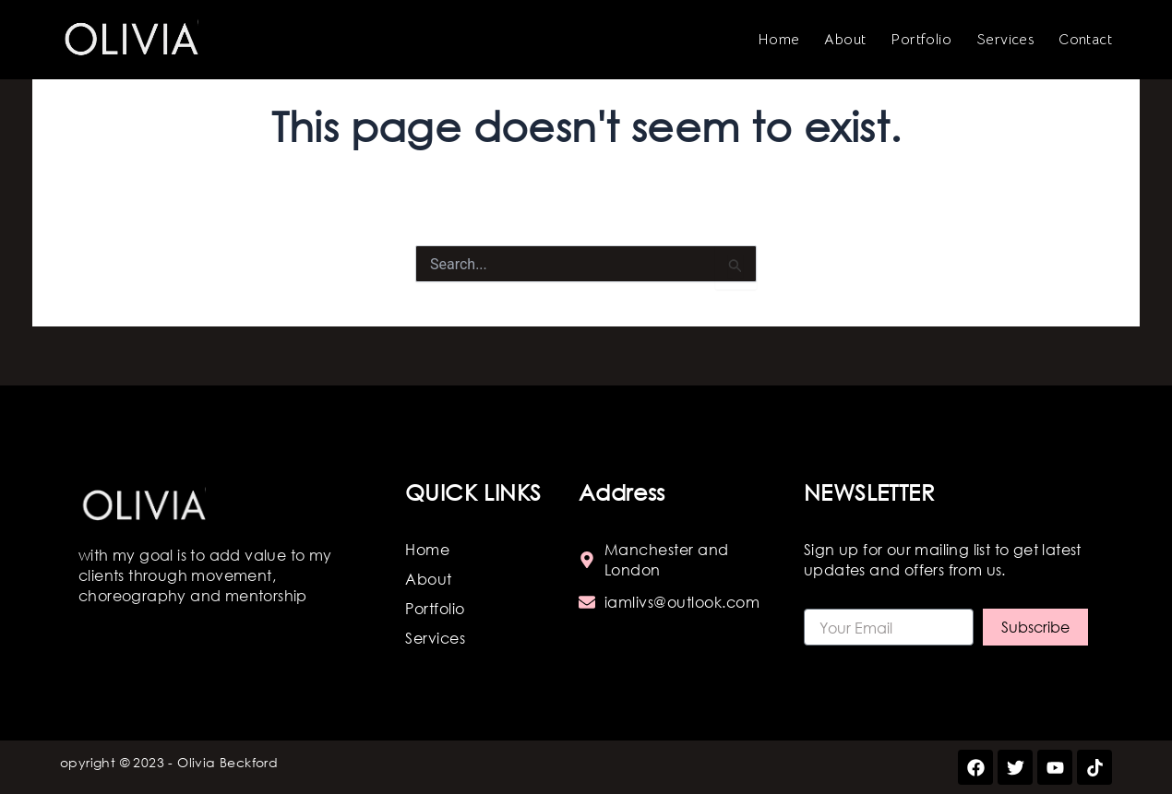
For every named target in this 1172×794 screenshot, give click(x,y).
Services (1005, 39)
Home (779, 39)
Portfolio (921, 39)
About (845, 39)
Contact (1085, 39)
